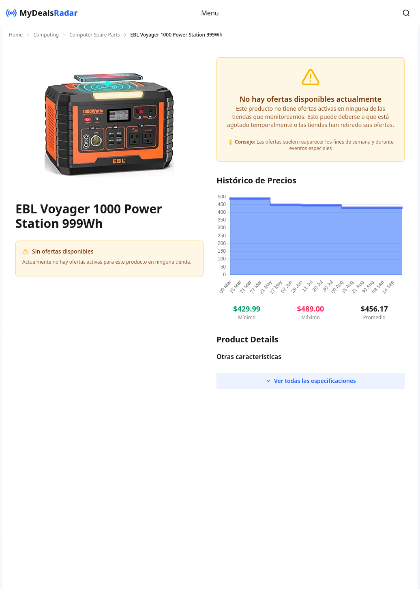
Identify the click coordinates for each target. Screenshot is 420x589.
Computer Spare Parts (94, 35)
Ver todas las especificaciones (310, 381)
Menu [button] (210, 13)
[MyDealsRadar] (42, 13)
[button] (406, 13)
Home (16, 35)
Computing (46, 35)
